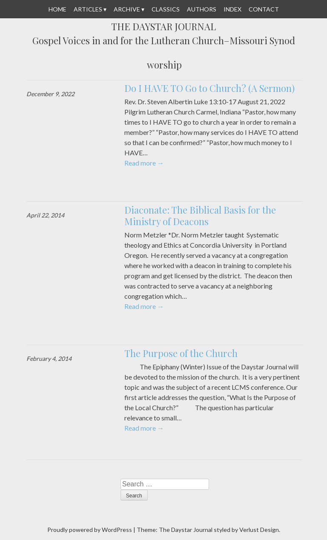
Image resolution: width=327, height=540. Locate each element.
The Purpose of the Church (181, 353)
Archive (127, 9)
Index (232, 9)
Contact (264, 9)
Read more (144, 163)
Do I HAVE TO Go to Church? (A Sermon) (209, 88)
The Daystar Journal (163, 27)
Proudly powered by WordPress (89, 529)
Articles (88, 9)
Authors (201, 9)
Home (57, 9)
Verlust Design (259, 529)
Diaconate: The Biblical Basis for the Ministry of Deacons (200, 215)
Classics (166, 9)
